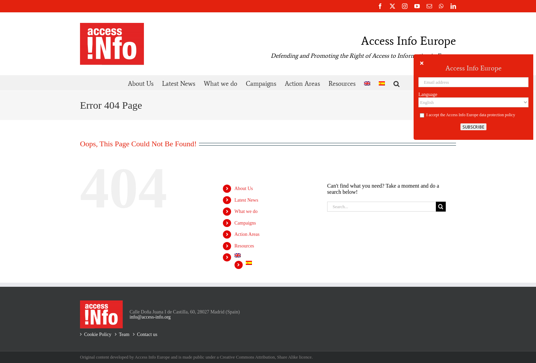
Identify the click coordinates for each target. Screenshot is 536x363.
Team (124, 334)
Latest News (246, 200)
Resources (244, 245)
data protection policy (497, 114)
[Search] (441, 207)
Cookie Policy (97, 334)
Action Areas (246, 234)
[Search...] (381, 207)
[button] (396, 83)
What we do (246, 211)
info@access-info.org (150, 317)
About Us (243, 188)
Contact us (147, 334)
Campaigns (245, 223)
